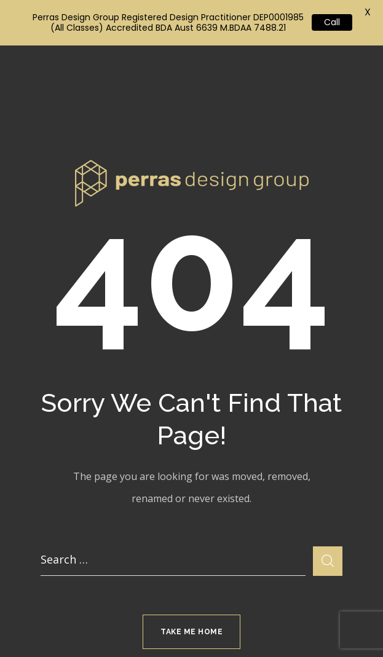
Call (332, 22)
